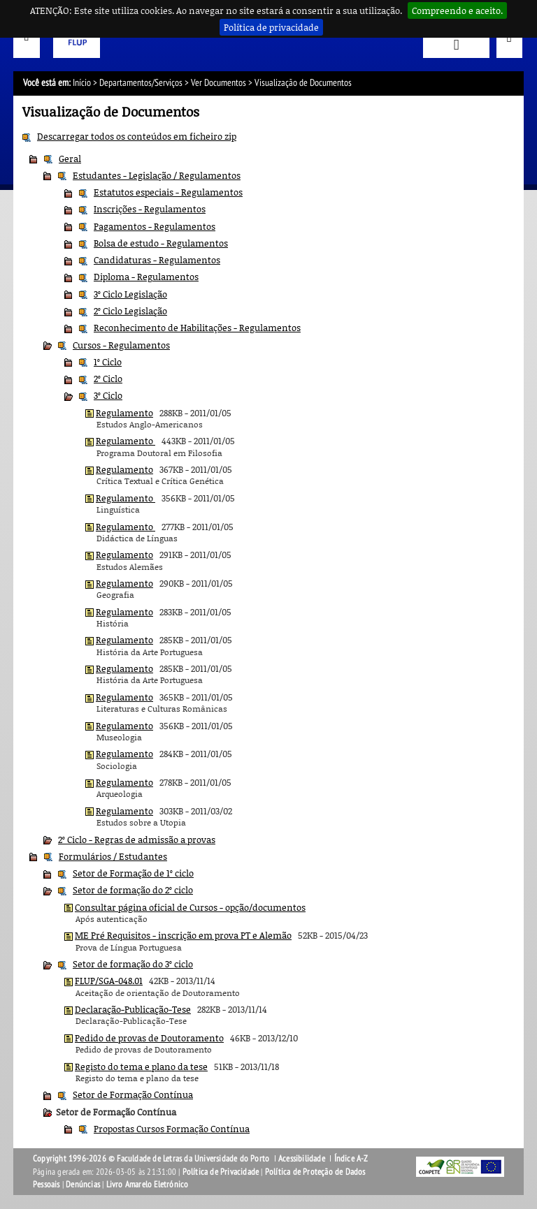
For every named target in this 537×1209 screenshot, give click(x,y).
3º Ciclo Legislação (130, 294)
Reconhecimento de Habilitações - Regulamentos (197, 327)
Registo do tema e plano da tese (141, 1066)
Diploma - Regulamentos (146, 276)
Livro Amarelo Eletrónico (147, 1184)
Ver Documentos (218, 83)
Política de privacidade (271, 27)
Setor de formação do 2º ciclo (133, 890)
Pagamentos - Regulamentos (154, 226)
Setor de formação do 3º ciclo (133, 964)
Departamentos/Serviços (140, 83)
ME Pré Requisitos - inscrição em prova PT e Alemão (183, 935)
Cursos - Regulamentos (121, 345)
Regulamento (124, 412)
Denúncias (83, 1184)
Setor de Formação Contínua (133, 1094)
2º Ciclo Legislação (130, 311)
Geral (70, 158)
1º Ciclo (108, 362)
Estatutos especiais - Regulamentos (168, 192)
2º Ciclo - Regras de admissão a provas (136, 839)
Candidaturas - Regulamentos (157, 260)
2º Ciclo (108, 378)
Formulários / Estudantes (113, 856)
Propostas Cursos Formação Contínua (172, 1128)
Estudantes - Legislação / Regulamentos (157, 175)
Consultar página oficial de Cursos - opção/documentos (190, 907)
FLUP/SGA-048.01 (109, 980)
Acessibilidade (301, 1158)
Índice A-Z (351, 1158)
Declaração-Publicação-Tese (133, 1009)
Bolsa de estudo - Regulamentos (161, 243)
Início (82, 83)
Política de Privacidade (220, 1172)
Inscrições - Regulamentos (150, 209)
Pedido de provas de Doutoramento (149, 1038)
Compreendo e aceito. (457, 10)
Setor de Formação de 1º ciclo (133, 873)
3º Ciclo (108, 395)
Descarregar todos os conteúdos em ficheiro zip (136, 136)
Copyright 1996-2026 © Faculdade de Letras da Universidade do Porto (152, 1158)
